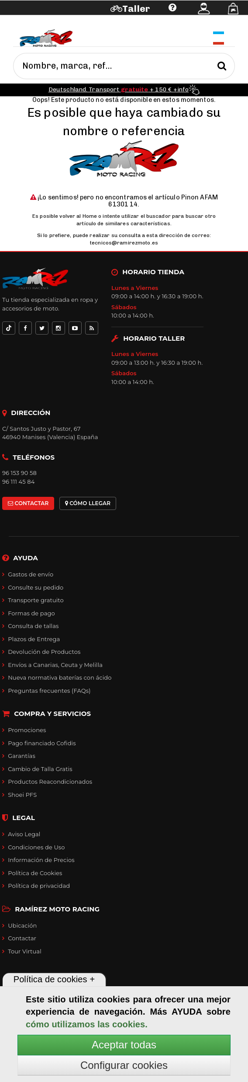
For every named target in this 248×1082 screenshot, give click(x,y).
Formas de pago (31, 613)
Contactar (22, 938)
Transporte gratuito (36, 600)
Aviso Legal (24, 834)
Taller (136, 8)
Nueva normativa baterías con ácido (59, 677)
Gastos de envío (30, 574)
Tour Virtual (24, 951)
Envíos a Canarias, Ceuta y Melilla (55, 664)
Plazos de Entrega (34, 638)
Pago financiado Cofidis (42, 743)
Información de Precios (41, 859)
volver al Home (78, 216)
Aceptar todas (124, 1045)
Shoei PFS (22, 794)
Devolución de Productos (44, 651)
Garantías (21, 755)
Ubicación (22, 925)
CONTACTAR (28, 503)
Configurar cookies (124, 1065)
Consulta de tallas (33, 625)
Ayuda (51, 21)
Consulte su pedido (35, 587)
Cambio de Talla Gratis (40, 768)
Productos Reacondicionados (50, 781)
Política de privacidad (39, 885)
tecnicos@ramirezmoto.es (124, 243)
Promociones (27, 729)
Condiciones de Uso (36, 847)
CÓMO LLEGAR (88, 503)
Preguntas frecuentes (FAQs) (49, 690)
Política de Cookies (35, 872)
